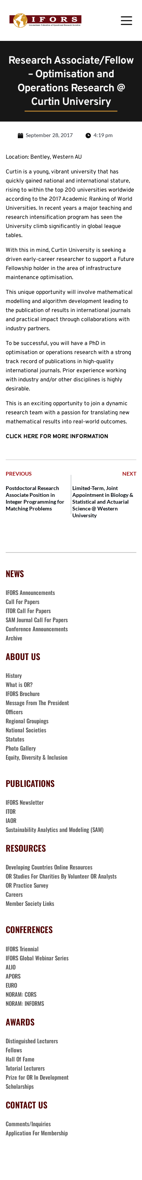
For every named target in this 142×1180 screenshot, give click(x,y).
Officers (14, 711)
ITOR (11, 811)
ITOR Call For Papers (29, 610)
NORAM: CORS (21, 994)
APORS (13, 976)
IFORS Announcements (30, 592)
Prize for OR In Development (37, 1077)
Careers (15, 894)
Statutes (15, 739)
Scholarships (20, 1086)
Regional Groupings (27, 720)
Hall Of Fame (20, 1059)
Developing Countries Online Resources (49, 867)
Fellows (14, 1050)
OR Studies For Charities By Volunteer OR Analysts (61, 876)
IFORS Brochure (23, 693)
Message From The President (37, 702)
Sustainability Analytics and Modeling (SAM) (54, 829)
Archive (14, 638)
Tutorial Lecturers (25, 1068)
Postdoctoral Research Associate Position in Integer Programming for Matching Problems (35, 498)
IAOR (11, 820)
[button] (126, 20)
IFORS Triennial (22, 948)
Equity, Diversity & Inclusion (37, 757)
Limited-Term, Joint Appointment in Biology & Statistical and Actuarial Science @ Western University (102, 502)
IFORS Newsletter (25, 802)
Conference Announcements (37, 628)
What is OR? (19, 684)
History (14, 675)
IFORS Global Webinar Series (37, 958)
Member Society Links (31, 903)
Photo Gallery (21, 748)
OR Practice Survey (27, 885)
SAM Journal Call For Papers (37, 619)
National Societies (26, 730)
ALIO (11, 967)
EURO (11, 985)
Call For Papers (22, 601)
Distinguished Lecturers (32, 1040)
